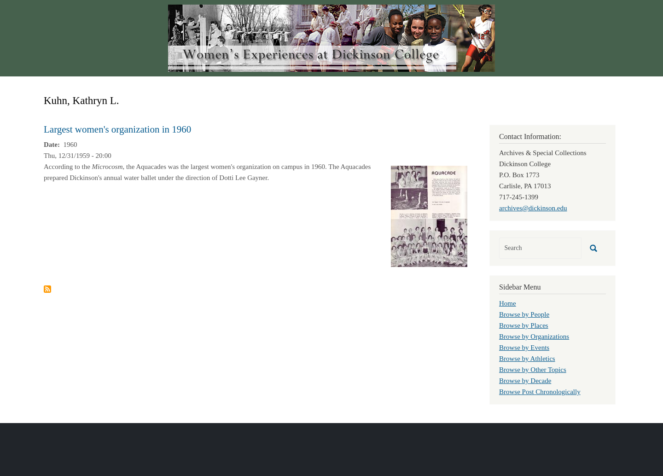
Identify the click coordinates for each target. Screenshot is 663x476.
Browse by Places (523, 325)
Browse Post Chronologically (540, 391)
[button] (429, 215)
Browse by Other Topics (532, 369)
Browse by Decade (525, 380)
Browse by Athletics (527, 358)
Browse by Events (524, 347)
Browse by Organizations (534, 336)
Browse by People (524, 314)
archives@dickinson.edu (533, 208)
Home (507, 303)
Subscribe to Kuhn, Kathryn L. (47, 289)
